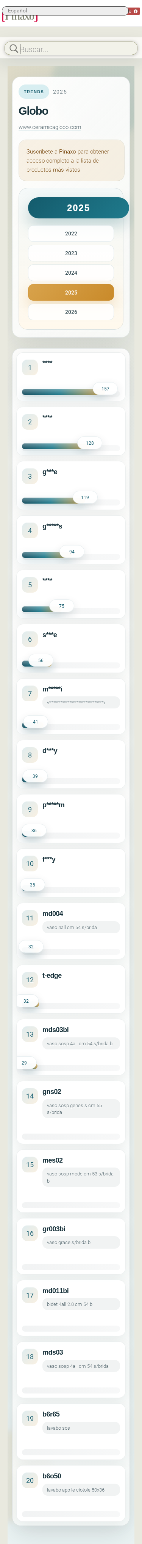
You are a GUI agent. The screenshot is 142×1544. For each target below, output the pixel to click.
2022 (71, 233)
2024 (71, 272)
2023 (71, 253)
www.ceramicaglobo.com (50, 127)
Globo (33, 111)
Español (17, 10)
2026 (71, 311)
